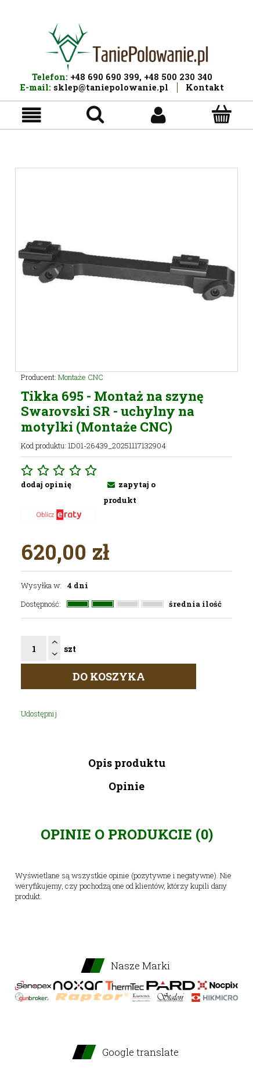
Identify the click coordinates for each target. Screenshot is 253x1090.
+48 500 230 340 (178, 76)
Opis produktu (126, 763)
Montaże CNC (80, 377)
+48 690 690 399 (104, 76)
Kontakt (205, 87)
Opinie (126, 786)
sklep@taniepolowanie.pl (110, 87)
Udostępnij (39, 713)
